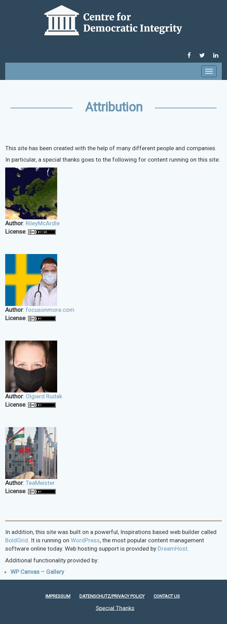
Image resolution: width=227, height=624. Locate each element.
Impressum (57, 596)
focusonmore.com (50, 309)
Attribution (113, 107)
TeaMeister (40, 482)
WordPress (85, 540)
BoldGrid (16, 540)
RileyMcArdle (43, 223)
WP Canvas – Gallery (37, 571)
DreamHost (172, 548)
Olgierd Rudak (44, 396)
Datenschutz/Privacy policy (112, 596)
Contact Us (167, 596)
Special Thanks (115, 607)
